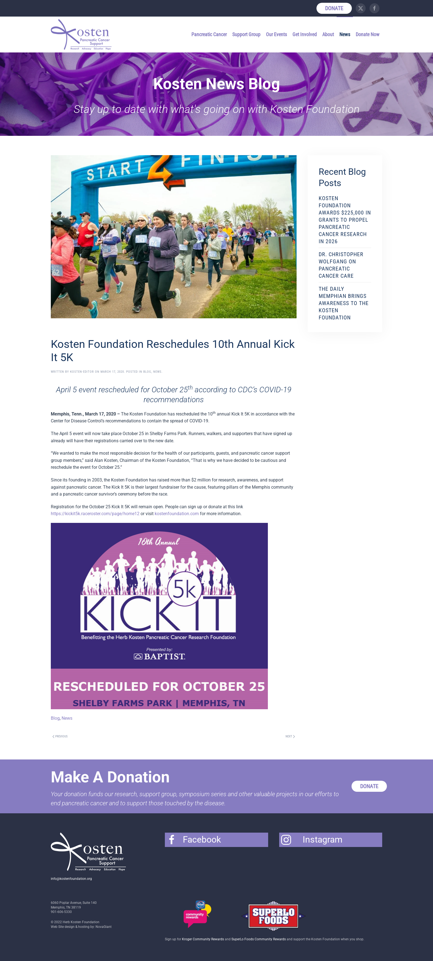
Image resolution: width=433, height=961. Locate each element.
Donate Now (367, 34)
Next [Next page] (290, 736)
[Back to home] (82, 34)
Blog (147, 372)
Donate (334, 8)
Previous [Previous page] (60, 736)
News (344, 34)
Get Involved (304, 34)
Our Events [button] (276, 34)
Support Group (246, 34)
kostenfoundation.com (177, 513)
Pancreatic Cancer (209, 34)
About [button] (328, 34)
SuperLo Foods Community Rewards (258, 939)
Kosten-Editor (82, 372)
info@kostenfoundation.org (71, 879)
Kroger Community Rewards (203, 939)
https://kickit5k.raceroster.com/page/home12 (95, 513)
